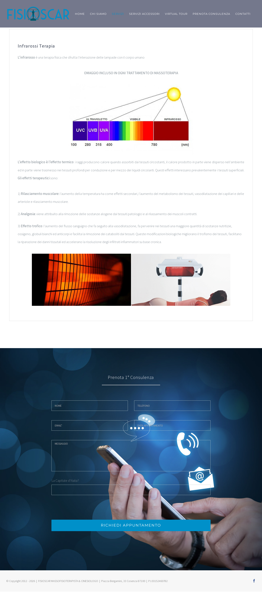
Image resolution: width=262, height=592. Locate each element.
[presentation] (83, 507)
